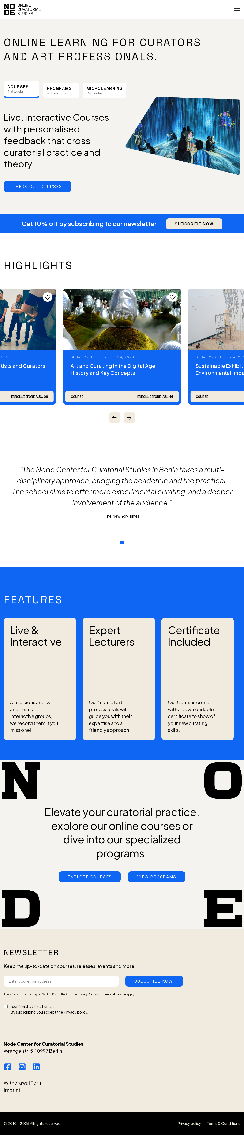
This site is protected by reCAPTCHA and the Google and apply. (69, 994)
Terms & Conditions (223, 1123)
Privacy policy (75, 1012)
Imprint (12, 1090)
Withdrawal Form (23, 1083)
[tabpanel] (122, 135)
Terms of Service (114, 994)
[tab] (21, 89)
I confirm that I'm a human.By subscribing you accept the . (49, 1009)
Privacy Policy (87, 994)
